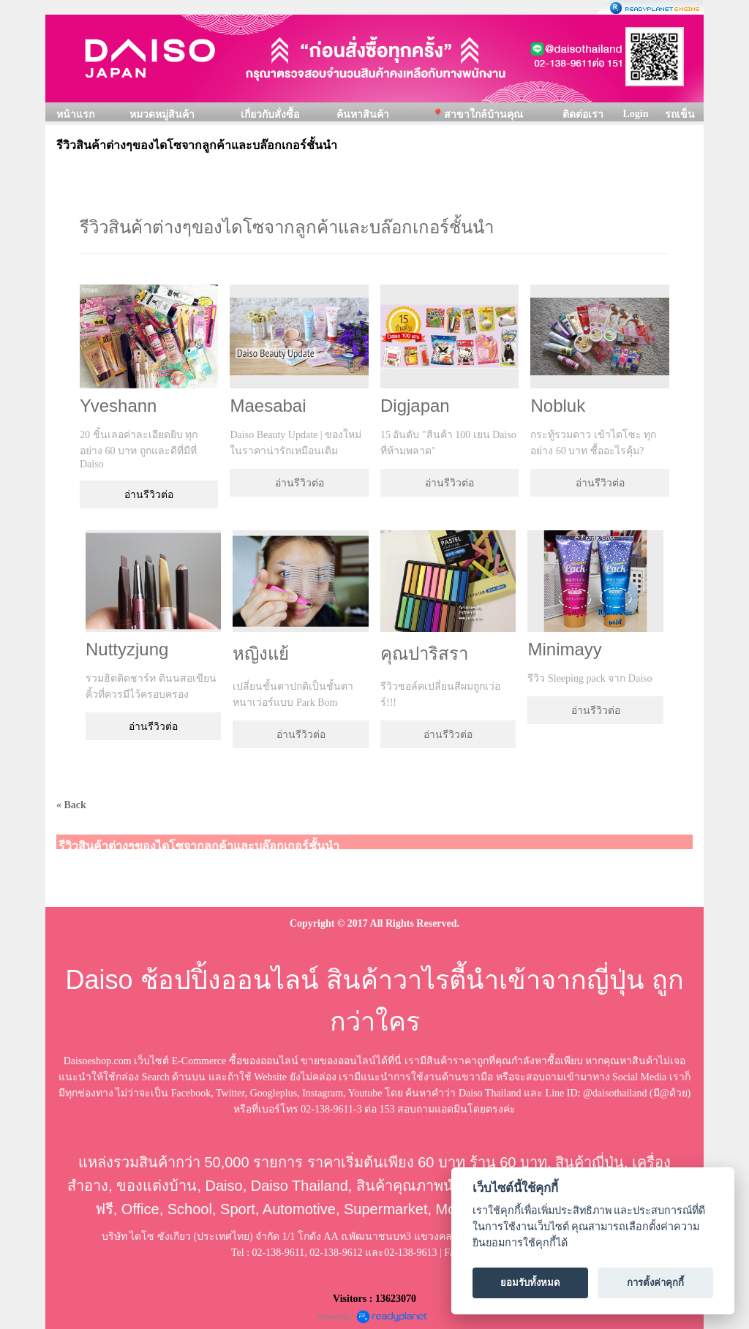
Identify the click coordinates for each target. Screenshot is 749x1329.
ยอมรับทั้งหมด (530, 1282)
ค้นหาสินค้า (362, 114)
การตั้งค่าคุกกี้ (655, 1282)
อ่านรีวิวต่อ (148, 494)
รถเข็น (680, 114)
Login (635, 113)
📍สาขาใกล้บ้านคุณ (477, 114)
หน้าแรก (75, 114)
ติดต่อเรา (582, 114)
